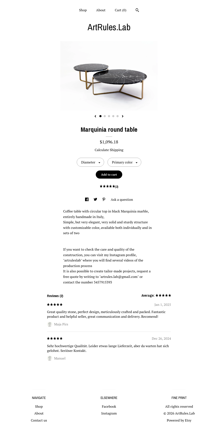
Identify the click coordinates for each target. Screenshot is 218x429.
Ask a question (122, 199)
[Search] (137, 10)
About (101, 10)
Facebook (109, 406)
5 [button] (117, 116)
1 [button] (100, 116)
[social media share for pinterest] (104, 199)
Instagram (109, 413)
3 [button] (109, 116)
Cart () (120, 10)
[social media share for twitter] (96, 199)
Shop (83, 10)
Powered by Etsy (179, 420)
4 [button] (113, 116)
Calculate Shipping (109, 149)
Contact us (39, 420)
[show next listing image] (123, 116)
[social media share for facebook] (87, 199)
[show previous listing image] (95, 116)
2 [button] (105, 116)
